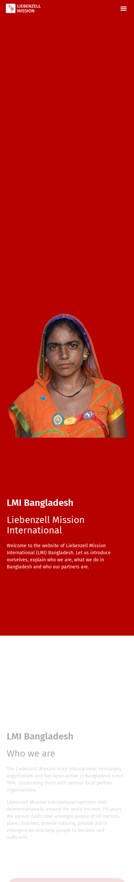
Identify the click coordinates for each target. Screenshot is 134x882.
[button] (124, 8)
